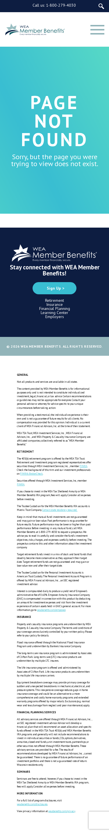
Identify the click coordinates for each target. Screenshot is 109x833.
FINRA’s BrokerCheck (31, 473)
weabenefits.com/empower (51, 609)
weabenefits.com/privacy (61, 811)
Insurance (54, 304)
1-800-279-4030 (61, 5)
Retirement (54, 300)
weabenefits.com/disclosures (32, 804)
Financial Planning (54, 308)
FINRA (83, 466)
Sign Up (54, 288)
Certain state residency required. (59, 509)
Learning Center (54, 312)
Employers (54, 316)
